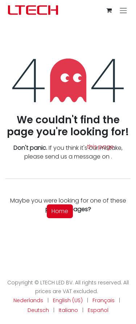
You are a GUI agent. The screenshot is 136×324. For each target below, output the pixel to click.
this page (100, 147)
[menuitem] (28, 300)
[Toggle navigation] (123, 10)
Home (59, 211)
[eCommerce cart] (109, 10)
